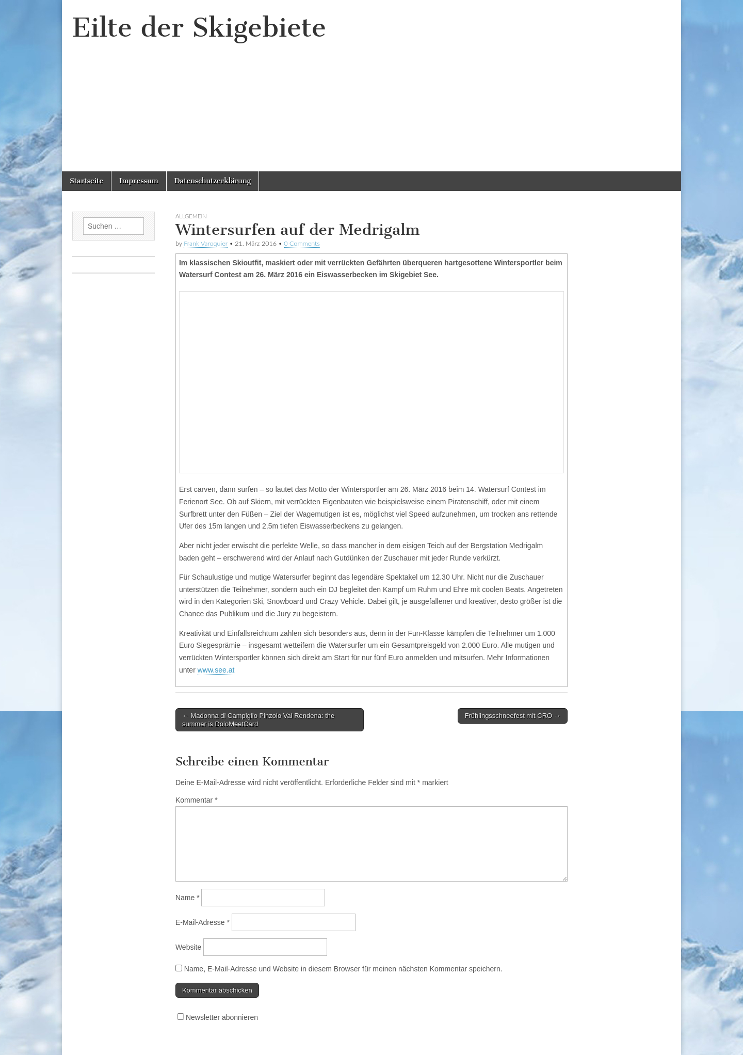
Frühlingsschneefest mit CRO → (512, 716)
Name (187, 897)
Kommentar (196, 800)
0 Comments (302, 243)
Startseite (86, 181)
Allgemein (191, 216)
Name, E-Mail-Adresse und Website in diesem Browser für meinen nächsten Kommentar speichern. (343, 969)
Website (188, 947)
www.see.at (216, 670)
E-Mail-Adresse (202, 922)
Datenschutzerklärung (212, 181)
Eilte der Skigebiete (199, 27)
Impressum (138, 181)
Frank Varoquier (206, 243)
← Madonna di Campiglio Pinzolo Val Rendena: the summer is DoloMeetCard (258, 720)
